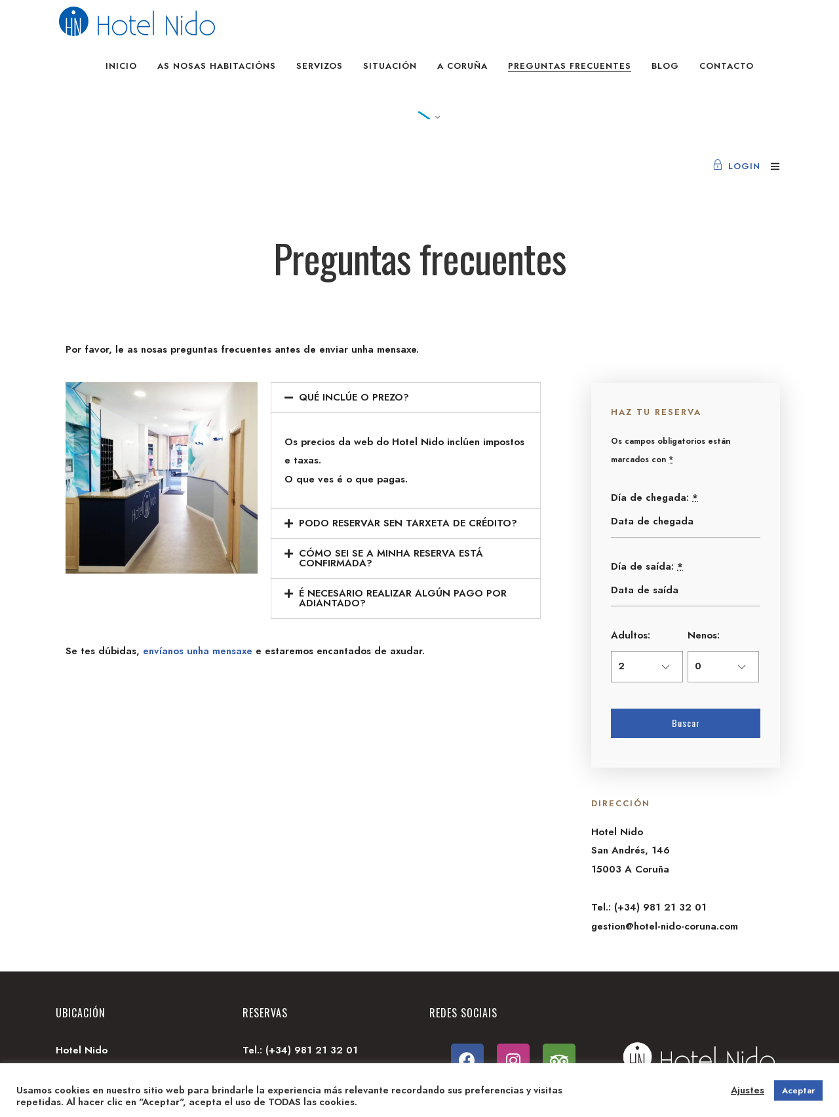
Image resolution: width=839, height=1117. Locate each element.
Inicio (121, 66)
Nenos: (704, 635)
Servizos (319, 66)
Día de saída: (647, 566)
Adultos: (630, 635)
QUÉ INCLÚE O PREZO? (354, 397)
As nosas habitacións (216, 66)
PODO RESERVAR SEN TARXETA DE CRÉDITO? (408, 523)
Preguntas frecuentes (569, 66)
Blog (665, 66)
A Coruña (462, 66)
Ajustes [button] (747, 1090)
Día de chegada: (654, 497)
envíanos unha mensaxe (197, 651)
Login (736, 166)
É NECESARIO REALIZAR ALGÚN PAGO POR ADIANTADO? (403, 598)
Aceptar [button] (798, 1090)
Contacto (726, 66)
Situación (390, 66)
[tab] (405, 397)
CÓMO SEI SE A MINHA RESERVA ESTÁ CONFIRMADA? (391, 558)
